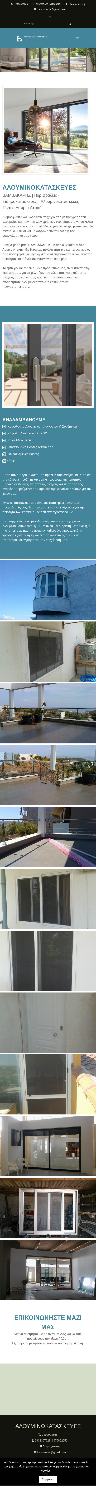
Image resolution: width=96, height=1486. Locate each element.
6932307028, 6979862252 (48, 4)
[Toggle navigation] (77, 39)
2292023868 (22, 4)
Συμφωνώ (48, 1479)
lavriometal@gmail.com (52, 9)
